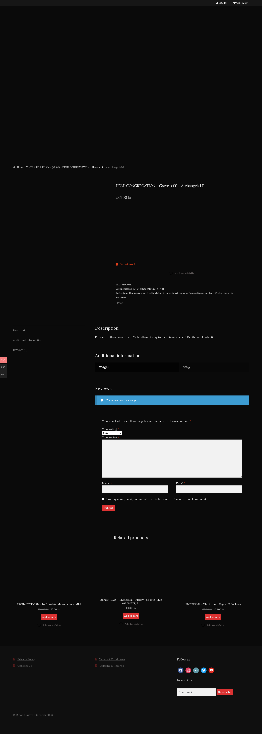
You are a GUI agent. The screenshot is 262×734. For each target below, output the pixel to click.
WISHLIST (240, 3)
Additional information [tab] (27, 340)
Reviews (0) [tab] (20, 349)
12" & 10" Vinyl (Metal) (48, 167)
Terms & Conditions (112, 659)
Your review (110, 437)
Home (20, 167)
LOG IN (221, 3)
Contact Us (24, 665)
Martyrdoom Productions (187, 292)
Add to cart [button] (49, 616)
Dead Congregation (134, 292)
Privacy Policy (26, 659)
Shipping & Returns (111, 665)
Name (107, 483)
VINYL (29, 167)
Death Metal (154, 292)
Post (120, 302)
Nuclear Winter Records (219, 292)
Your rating (110, 429)
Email (180, 483)
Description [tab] (20, 330)
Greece (167, 292)
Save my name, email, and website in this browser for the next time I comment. (156, 499)
